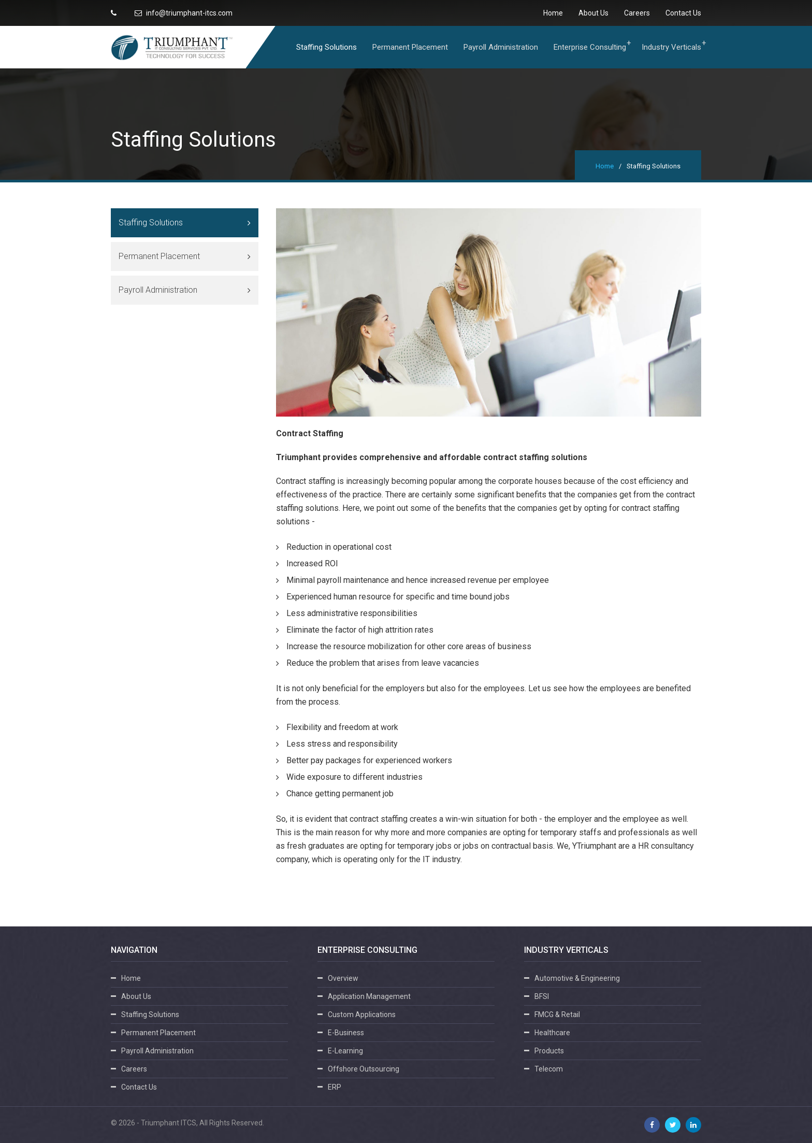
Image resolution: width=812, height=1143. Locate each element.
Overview (343, 978)
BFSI (541, 996)
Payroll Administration (500, 47)
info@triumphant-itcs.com (184, 13)
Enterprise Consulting (590, 47)
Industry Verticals (671, 47)
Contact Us (683, 13)
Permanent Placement (410, 47)
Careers (637, 13)
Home (553, 13)
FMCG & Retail (557, 1014)
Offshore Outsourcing (363, 1069)
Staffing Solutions (326, 47)
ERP (334, 1087)
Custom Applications (362, 1014)
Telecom (548, 1069)
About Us (593, 13)
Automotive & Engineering (577, 978)
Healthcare (552, 1032)
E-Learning (345, 1051)
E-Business (346, 1032)
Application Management (369, 996)
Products (549, 1051)
